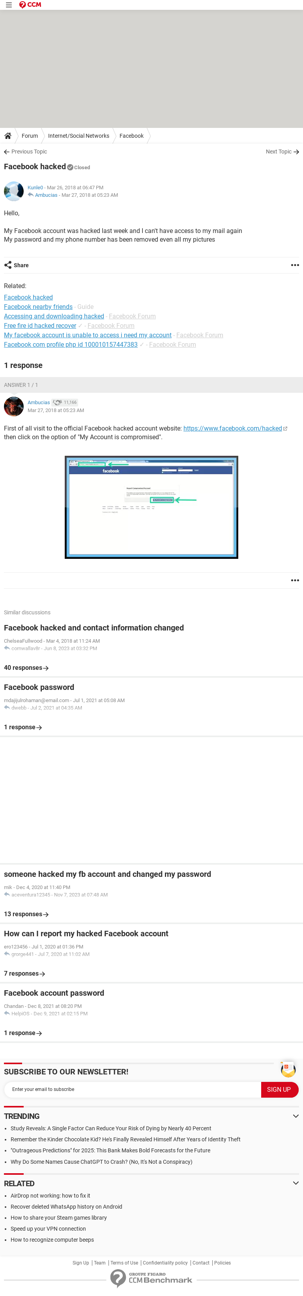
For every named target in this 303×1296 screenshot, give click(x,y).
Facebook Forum (132, 316)
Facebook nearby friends (38, 307)
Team (100, 1263)
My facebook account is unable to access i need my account (88, 335)
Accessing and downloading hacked (54, 316)
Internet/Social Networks (78, 136)
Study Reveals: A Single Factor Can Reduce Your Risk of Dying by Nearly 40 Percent (111, 1128)
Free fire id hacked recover (40, 325)
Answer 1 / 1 (21, 385)
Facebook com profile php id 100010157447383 (71, 344)
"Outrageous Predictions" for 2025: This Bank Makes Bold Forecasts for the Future (110, 1150)
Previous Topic (29, 151)
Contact (201, 1263)
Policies (222, 1263)
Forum (30, 136)
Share (21, 265)
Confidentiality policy (165, 1263)
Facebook (132, 136)
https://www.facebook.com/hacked (232, 428)
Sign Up (81, 1263)
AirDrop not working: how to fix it (50, 1195)
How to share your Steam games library (59, 1218)
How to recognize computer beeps (52, 1240)
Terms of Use (124, 1263)
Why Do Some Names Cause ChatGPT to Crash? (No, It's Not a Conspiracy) (102, 1162)
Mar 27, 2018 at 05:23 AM (90, 195)
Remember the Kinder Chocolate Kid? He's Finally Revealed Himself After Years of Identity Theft (126, 1139)
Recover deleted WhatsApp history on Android (66, 1207)
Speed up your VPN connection (48, 1229)
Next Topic (279, 151)
